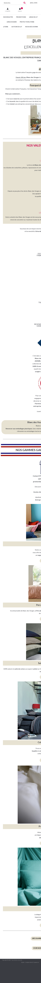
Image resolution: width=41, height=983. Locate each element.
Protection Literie (27, 22)
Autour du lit (16, 26)
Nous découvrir (31, 26)
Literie (5, 26)
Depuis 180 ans (21, 77)
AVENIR (37, 361)
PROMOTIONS (21, 17)
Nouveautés (8, 17)
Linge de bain (12, 22)
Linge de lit (33, 17)
